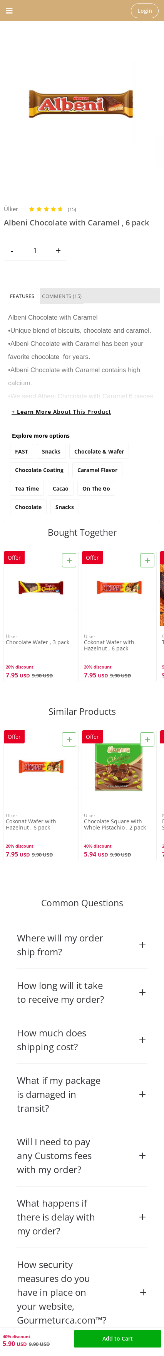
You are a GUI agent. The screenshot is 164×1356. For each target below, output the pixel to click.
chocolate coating (39, 470)
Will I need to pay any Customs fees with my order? (82, 1155)
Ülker (11, 209)
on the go (96, 488)
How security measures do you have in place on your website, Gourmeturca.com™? (82, 1292)
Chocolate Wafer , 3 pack (37, 642)
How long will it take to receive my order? (82, 992)
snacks (64, 507)
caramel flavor (97, 470)
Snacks (51, 451)
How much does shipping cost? (82, 1039)
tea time (27, 488)
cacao (61, 488)
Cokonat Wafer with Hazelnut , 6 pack (109, 645)
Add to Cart (117, 1338)
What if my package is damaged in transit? (82, 1094)
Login (144, 10)
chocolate (28, 507)
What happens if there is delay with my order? (82, 1217)
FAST (21, 451)
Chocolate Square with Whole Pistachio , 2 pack (115, 824)
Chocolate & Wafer (99, 451)
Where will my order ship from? (82, 944)
